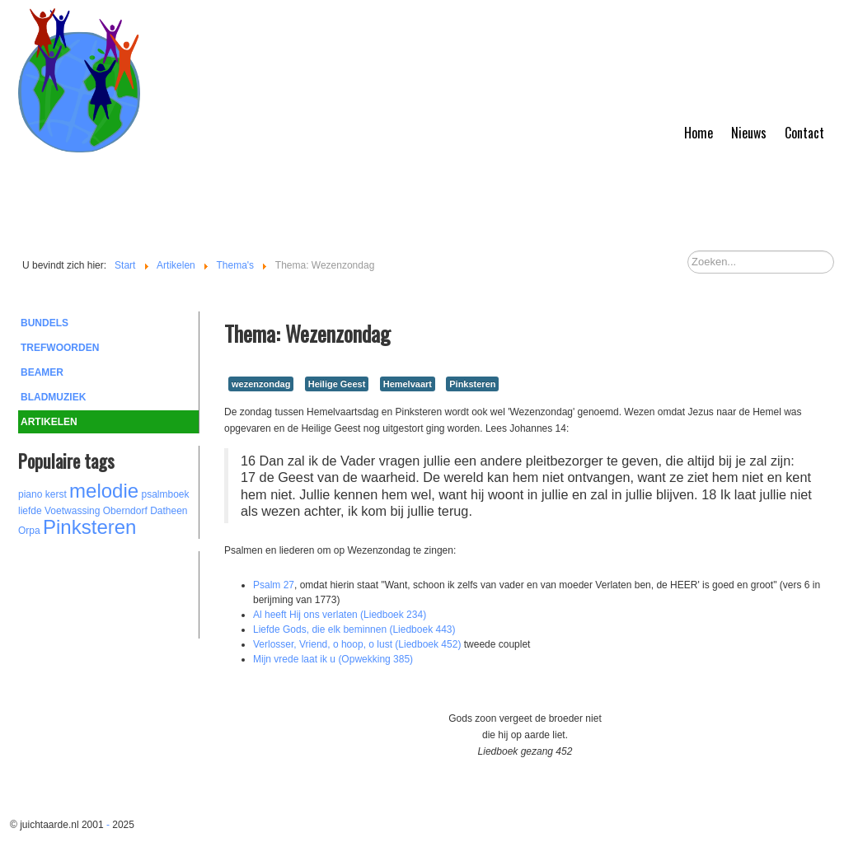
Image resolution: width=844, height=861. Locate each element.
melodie (103, 491)
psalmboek (165, 494)
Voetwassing (72, 511)
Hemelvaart (407, 384)
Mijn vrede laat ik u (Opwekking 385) (333, 659)
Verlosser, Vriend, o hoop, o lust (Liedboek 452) (357, 644)
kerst (56, 494)
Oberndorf (125, 511)
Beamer (42, 372)
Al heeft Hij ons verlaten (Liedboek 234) (339, 614)
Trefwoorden (60, 347)
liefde (30, 511)
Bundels (44, 323)
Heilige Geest (337, 384)
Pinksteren (89, 527)
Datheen (168, 511)
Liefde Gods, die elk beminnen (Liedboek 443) (354, 629)
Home (698, 133)
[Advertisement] (108, 592)
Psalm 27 (273, 585)
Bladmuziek (53, 397)
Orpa (29, 530)
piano (30, 494)
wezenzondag (261, 384)
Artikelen (49, 422)
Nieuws (749, 133)
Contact (804, 133)
